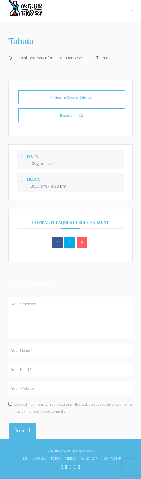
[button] (131, 8)
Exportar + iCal (72, 115)
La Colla (39, 458)
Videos (70, 458)
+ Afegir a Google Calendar (72, 97)
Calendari (89, 458)
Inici (23, 458)
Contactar (112, 458)
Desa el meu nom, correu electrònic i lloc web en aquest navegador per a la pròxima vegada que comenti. (73, 407)
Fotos (55, 458)
